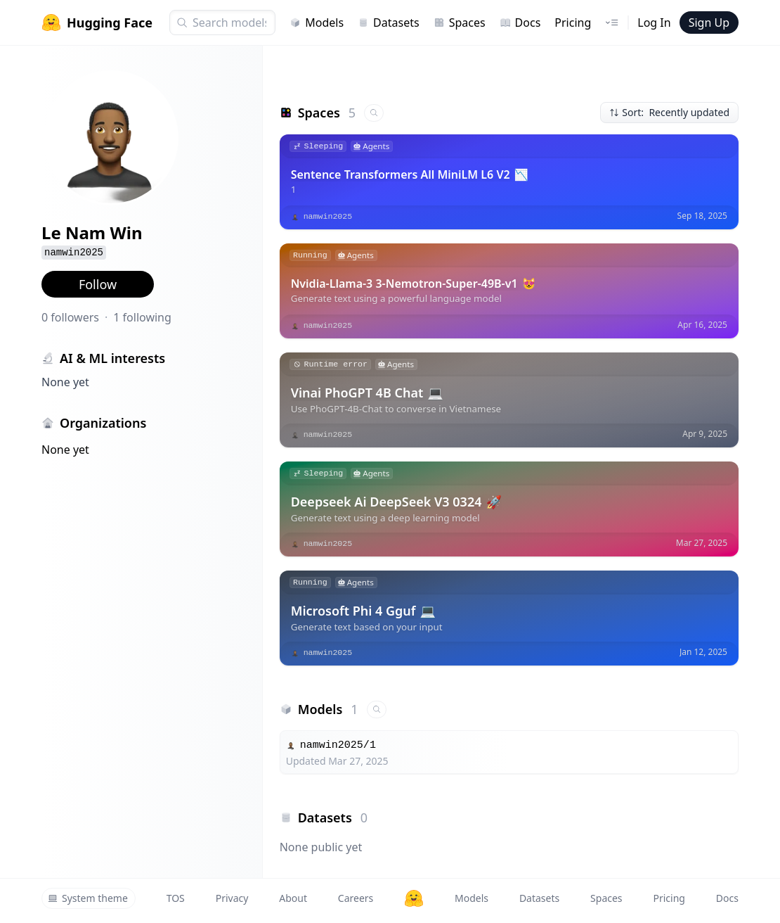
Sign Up (709, 22)
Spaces (460, 22)
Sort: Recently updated (669, 112)
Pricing (572, 22)
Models (317, 22)
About (293, 898)
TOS (176, 898)
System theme (88, 898)
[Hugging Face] (414, 898)
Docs (520, 22)
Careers (355, 898)
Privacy (232, 898)
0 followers (70, 317)
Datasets (389, 22)
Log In (653, 22)
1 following (142, 317)
